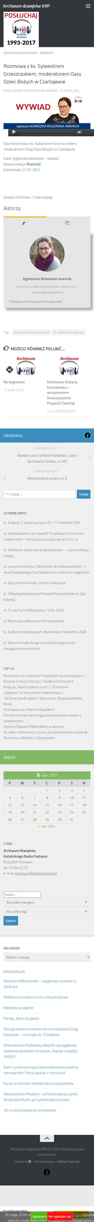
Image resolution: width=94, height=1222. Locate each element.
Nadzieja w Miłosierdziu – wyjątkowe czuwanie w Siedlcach (40, 983)
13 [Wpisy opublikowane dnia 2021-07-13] (22, 805)
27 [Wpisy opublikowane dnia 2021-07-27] (22, 819)
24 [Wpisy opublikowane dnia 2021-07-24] (72, 812)
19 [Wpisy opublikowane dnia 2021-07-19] (10, 812)
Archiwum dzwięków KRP (26, 5)
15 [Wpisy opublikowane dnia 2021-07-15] (47, 805)
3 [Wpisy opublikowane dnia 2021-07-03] (72, 790)
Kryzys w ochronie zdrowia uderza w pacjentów (38, 1083)
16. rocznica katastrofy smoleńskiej (30, 1110)
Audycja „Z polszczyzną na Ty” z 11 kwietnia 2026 (44, 522)
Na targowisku (14, 382)
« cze (42, 826)
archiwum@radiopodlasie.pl (36, 873)
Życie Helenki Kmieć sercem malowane (37, 583)
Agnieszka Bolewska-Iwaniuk (35, 90)
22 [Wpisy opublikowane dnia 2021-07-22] (47, 812)
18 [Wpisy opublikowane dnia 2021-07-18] (84, 805)
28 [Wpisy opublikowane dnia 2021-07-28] (34, 819)
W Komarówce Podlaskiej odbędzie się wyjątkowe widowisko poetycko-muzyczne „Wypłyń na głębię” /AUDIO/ (41, 1051)
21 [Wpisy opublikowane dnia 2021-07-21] (34, 812)
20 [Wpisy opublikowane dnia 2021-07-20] (22, 812)
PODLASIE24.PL (14, 971)
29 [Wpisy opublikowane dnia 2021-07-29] (47, 819)
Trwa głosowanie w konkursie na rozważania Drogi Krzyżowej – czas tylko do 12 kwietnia (41, 1031)
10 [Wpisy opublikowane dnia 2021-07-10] (72, 797)
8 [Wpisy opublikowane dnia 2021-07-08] (47, 797)
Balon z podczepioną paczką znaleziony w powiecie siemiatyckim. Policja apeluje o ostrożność (41, 1069)
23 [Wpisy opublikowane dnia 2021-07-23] (59, 812)
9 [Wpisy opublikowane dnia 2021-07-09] (59, 797)
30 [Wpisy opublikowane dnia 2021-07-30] (59, 819)
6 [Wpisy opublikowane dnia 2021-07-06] (22, 797)
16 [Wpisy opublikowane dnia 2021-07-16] (59, 805)
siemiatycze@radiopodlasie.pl (47, 292)
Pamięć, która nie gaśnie (21, 1018)
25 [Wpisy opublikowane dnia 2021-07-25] (84, 812)
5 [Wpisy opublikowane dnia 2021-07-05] (10, 797)
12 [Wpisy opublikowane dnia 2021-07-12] (10, 805)
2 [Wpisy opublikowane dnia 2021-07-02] (59, 790)
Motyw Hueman (68, 1161)
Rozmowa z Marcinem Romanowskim (36, 621)
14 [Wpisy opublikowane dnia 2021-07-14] (34, 805)
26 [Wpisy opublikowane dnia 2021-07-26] (10, 819)
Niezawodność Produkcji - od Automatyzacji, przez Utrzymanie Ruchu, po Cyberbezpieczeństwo (41, 1096)
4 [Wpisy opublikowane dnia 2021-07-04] (84, 790)
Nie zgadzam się (60, 1216)
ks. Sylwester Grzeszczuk (69, 332)
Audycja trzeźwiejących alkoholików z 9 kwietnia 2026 (47, 632)
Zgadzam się (41, 1216)
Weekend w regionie (18, 1007)
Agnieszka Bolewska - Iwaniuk (28, 52)
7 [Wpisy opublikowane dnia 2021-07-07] (34, 797)
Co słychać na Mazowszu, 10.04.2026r (36, 610)
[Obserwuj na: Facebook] (87, 435)
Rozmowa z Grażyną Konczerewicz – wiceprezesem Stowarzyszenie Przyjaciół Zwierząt (62, 392)
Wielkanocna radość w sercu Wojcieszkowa (36, 997)
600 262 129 (68, 287)
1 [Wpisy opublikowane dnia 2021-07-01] (47, 790)
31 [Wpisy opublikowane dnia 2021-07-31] (72, 819)
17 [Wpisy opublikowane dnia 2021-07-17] (72, 805)
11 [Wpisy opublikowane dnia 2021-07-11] (84, 797)
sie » (52, 826)
